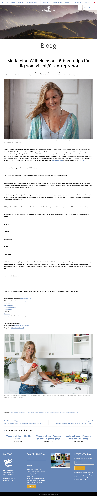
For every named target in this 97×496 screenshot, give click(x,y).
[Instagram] (89, 7)
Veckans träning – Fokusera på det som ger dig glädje (48, 437)
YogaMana (7, 314)
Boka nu (31, 486)
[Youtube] (94, 7)
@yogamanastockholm (10, 305)
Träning (73, 75)
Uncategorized (81, 75)
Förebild (21, 412)
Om (87, 2)
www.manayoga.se (23, 301)
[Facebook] (85, 7)
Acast (61, 160)
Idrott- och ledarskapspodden (32, 412)
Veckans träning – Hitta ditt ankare (18, 437)
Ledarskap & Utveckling (23, 75)
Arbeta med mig (57, 2)
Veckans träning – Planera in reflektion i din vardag (78, 437)
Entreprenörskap (14, 412)
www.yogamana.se (25, 298)
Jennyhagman (41, 73)
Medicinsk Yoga (33, 2)
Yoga (89, 75)
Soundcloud (55, 160)
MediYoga (54, 75)
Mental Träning (17, 2)
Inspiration (11, 75)
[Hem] (2, 2)
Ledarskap (50, 412)
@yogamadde (8, 309)
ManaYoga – (7, 316)
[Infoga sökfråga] (36, 459)
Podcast (77, 2)
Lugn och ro (36, 75)
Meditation (46, 75)
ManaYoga (56, 412)
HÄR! (83, 160)
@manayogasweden (10, 307)
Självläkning (71, 412)
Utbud (45, 2)
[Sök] (94, 2)
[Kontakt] (7, 2)
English (80, 8)
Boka (67, 2)
